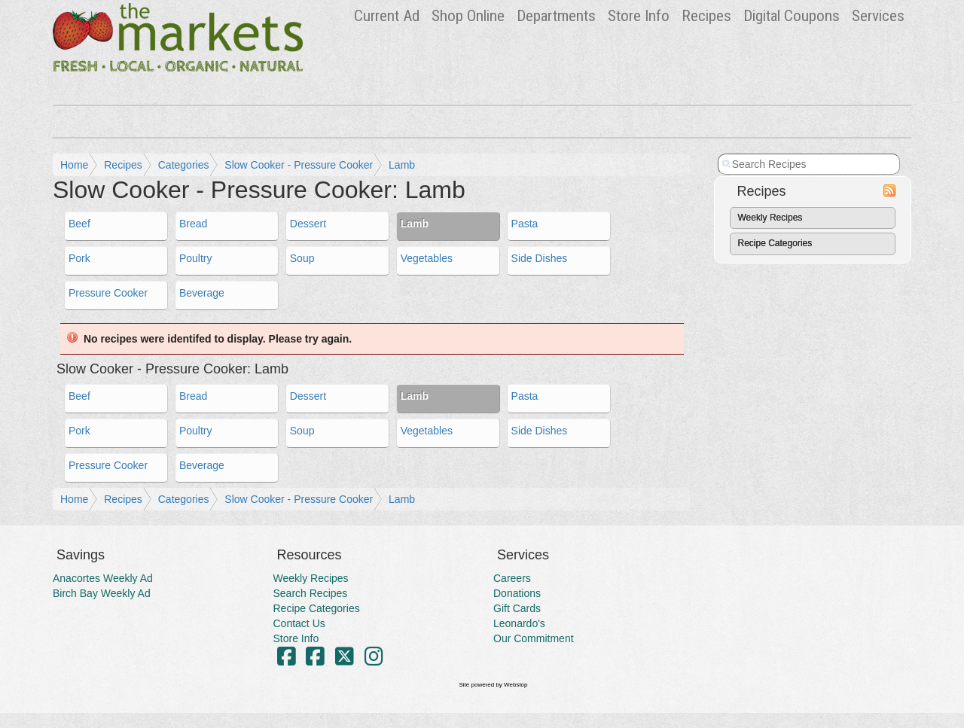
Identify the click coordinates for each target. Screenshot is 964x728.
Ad (386, 16)
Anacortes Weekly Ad (103, 578)
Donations (517, 593)
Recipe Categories (775, 243)
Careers (512, 578)
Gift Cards (517, 608)
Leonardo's (519, 623)
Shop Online (468, 16)
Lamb (402, 165)
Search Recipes (310, 593)
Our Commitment (533, 638)
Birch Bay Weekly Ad (102, 593)
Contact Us (299, 623)
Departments (556, 16)
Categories (183, 165)
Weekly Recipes (770, 217)
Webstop (515, 684)
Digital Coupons (791, 16)
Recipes (706, 16)
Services (878, 16)
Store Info (639, 16)
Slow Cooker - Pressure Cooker (298, 165)
